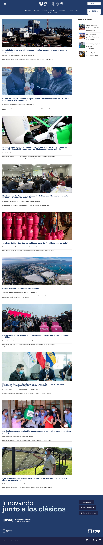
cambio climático (28, 156)
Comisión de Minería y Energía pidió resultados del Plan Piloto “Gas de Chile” (35, 243)
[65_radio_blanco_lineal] (57, 2)
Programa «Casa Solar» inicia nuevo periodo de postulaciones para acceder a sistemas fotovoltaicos (34, 479)
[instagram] (93, 540)
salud (20, 297)
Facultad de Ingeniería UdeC (8, 158)
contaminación (43, 296)
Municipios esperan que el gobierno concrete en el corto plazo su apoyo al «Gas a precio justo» (36, 432)
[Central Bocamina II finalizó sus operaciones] (37, 271)
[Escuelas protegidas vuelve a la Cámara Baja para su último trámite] (82, 52)
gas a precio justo (39, 344)
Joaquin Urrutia (7, 156)
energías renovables (27, 205)
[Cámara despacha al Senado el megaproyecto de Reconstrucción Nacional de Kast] (82, 25)
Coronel (48, 296)
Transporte (34, 158)
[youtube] (100, 540)
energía (33, 344)
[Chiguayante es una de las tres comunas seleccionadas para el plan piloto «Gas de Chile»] (37, 318)
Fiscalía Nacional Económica (31, 250)
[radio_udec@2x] (43, 2)
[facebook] (90, 540)
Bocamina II (28, 296)
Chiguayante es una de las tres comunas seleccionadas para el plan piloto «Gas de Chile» (35, 336)
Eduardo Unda (7, 205)
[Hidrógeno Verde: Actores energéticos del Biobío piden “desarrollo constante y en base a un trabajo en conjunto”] (37, 178)
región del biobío (28, 158)
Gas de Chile (46, 344)
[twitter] (87, 540)
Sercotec (46, 59)
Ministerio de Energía (39, 59)
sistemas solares (12, 489)
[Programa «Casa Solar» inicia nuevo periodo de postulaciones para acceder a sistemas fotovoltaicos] (37, 461)
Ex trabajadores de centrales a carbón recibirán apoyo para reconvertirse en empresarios (34, 51)
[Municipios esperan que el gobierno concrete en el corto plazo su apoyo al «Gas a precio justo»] (37, 414)
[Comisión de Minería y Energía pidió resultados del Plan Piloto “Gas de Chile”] (37, 226)
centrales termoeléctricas (29, 59)
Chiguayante (26, 344)
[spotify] (96, 540)
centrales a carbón (35, 296)
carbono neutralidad (36, 156)
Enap (24, 250)
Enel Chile (52, 296)
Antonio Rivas (27, 440)
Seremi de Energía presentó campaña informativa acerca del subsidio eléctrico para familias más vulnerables (35, 99)
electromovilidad (51, 156)
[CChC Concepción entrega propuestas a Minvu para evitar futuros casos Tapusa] (82, 34)
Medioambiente (5, 297)
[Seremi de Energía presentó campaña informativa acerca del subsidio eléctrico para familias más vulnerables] (37, 81)
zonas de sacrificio (26, 297)
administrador (7, 59)
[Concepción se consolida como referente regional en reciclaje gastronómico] (82, 43)
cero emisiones (44, 156)
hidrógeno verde (35, 205)
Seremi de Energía (47, 108)
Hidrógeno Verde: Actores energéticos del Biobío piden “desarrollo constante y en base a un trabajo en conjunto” (36, 197)
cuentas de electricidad (28, 108)
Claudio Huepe (27, 393)
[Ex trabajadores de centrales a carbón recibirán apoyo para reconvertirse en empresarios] (37, 33)
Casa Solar (28, 487)
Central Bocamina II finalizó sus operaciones (21, 288)
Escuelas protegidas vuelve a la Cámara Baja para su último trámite (92, 53)
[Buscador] (94, 3)
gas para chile (41, 250)
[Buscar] (88, 3)
